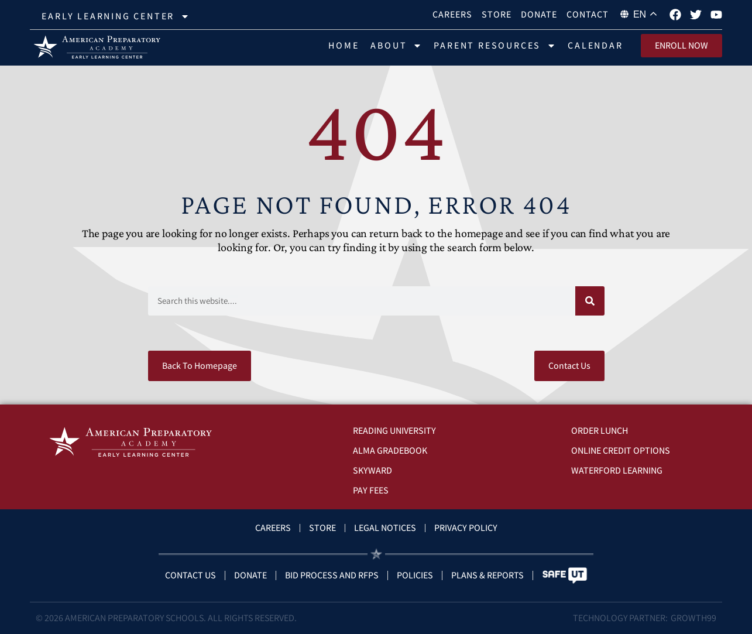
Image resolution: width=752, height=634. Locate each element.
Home (343, 45)
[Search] (590, 301)
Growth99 (693, 618)
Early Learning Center (116, 16)
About (396, 45)
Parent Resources (495, 45)
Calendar (595, 45)
